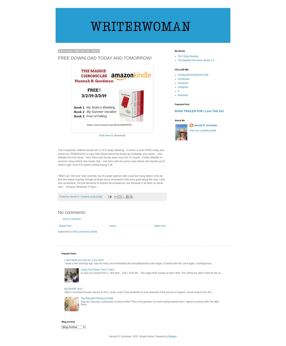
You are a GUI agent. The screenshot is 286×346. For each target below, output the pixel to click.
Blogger (172, 336)
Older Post (159, 226)
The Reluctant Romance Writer (97, 298)
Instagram (183, 87)
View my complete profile (203, 130)
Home (113, 226)
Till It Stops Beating (188, 56)
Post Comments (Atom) (84, 231)
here (108, 135)
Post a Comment (72, 219)
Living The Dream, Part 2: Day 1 (98, 269)
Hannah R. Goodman (205, 125)
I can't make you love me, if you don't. (84, 260)
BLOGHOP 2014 (73, 288)
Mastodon (183, 95)
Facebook (183, 83)
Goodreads (183, 79)
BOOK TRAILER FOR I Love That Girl (199, 111)
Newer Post (65, 226)
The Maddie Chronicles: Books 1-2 (196, 60)
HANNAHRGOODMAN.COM (193, 75)
